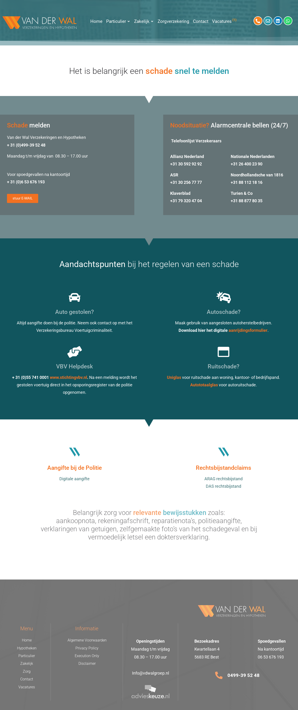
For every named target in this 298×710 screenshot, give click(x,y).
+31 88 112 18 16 (246, 182)
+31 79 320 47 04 (186, 200)
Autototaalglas (204, 384)
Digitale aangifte (74, 478)
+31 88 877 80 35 (246, 200)
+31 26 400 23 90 (246, 163)
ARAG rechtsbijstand (223, 478)
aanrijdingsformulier (248, 330)
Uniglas (174, 377)
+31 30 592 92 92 (186, 163)
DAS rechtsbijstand (223, 486)
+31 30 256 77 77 (186, 182)
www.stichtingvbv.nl (68, 377)
